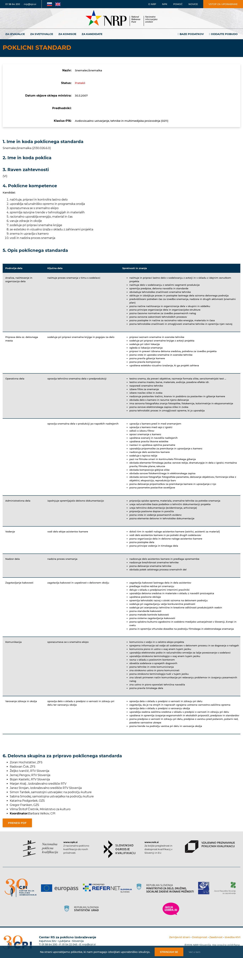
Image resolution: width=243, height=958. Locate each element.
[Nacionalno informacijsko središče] (122, 18)
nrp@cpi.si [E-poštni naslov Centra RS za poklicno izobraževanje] (89, 944)
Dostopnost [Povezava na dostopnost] (199, 937)
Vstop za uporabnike (223, 4)
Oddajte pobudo (224, 34)
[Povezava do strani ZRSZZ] (226, 888)
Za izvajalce (15, 34)
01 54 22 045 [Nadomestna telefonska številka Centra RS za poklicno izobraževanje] (69, 944)
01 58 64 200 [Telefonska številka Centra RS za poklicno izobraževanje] (49, 944)
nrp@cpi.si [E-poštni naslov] (30, 4)
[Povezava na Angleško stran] (57, 4)
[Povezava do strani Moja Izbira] (171, 909)
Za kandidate (92, 34)
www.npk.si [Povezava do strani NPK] (70, 842)
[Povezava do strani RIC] (205, 888)
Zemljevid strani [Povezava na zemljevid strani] (179, 937)
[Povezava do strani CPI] (22, 888)
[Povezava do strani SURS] (82, 909)
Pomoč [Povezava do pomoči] (177, 4)
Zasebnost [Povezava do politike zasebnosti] (216, 937)
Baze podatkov (192, 34)
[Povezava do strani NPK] (40, 848)
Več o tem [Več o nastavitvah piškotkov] (194, 952)
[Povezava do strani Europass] (61, 888)
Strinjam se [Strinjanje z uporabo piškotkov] (169, 952)
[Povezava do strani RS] (166, 888)
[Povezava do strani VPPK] (210, 846)
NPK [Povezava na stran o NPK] (164, 4)
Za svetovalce (41, 34)
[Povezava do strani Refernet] (109, 888)
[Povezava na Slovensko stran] (49, 4)
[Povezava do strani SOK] (119, 849)
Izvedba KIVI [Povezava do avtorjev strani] (232, 937)
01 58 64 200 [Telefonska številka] (12, 4)
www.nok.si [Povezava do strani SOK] (151, 842)
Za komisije (67, 34)
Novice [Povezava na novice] (193, 4)
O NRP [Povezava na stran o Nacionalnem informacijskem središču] (152, 4)
